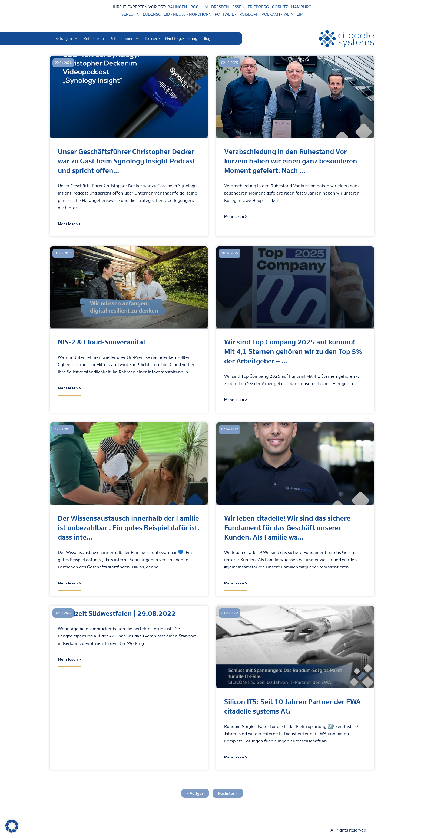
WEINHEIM (293, 14)
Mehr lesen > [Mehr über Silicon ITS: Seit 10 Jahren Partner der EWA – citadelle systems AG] (235, 757)
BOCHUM (199, 7)
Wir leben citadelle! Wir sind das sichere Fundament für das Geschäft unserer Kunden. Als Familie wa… (287, 527)
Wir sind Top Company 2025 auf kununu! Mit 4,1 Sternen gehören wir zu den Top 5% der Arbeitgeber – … (293, 351)
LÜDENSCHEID (156, 14)
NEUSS (179, 14)
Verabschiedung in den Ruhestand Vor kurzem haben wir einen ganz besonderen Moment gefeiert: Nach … (290, 161)
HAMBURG (301, 7)
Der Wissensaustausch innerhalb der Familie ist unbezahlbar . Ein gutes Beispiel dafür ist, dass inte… (128, 527)
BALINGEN (177, 7)
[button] (65, 38)
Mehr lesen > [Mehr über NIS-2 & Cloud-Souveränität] (69, 388)
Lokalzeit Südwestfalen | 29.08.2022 (117, 613)
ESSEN (238, 7)
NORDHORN (200, 14)
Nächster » (227, 793)
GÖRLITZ (280, 7)
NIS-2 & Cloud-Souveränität (102, 342)
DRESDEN (220, 7)
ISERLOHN (130, 14)
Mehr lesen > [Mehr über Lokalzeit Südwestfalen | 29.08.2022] (69, 659)
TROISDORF (247, 14)
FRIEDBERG (258, 7)
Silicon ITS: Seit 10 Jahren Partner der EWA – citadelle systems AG (295, 706)
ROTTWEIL (224, 14)
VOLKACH (271, 14)
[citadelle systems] (346, 38)
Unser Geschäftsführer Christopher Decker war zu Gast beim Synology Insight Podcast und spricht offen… (126, 161)
